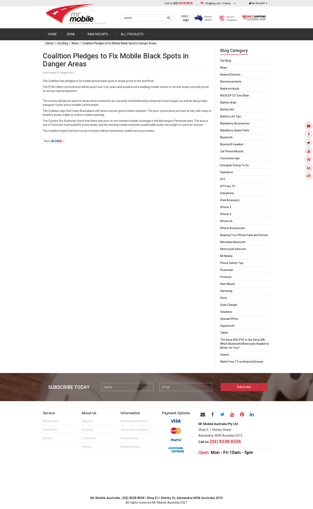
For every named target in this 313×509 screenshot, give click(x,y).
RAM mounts (99, 34)
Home (52, 34)
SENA (72, 34)
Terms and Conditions (135, 429)
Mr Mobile (226, 256)
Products (226, 277)
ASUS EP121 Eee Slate (234, 95)
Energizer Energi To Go (234, 165)
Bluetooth (226, 137)
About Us (87, 421)
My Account (50, 421)
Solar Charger (229, 304)
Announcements (230, 81)
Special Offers (229, 318)
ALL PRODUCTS (133, 34)
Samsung (226, 290)
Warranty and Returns (134, 421)
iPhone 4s (226, 221)
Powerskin (226, 270)
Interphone (227, 193)
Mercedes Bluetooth (233, 242)
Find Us (86, 446)
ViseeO (224, 354)
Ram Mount (227, 284)
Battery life (227, 109)
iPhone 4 (225, 214)
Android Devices (230, 74)
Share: (53, 141)
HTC (223, 179)
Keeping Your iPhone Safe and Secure (244, 235)
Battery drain (228, 102)
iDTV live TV (227, 186)
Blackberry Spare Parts (234, 130)
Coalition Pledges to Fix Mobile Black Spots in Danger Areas (119, 43)
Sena (223, 297)
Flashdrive (226, 172)
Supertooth (227, 325)
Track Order (50, 429)
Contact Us (89, 438)
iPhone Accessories (232, 228)
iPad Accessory (230, 200)
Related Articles (130, 446)
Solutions (226, 311)
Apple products (229, 88)
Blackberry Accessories (235, 123)
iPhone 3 (225, 207)
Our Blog (62, 43)
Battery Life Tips (230, 116)
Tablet (224, 332)
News (75, 43)
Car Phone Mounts (232, 151)
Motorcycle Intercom (233, 249)
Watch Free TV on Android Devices (241, 361)
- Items (218, 3)
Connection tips (230, 158)
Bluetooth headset (232, 144)
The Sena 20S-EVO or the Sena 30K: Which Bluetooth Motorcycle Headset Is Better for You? (244, 343)
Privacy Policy (129, 438)
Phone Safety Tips (232, 263)
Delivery (47, 438)
